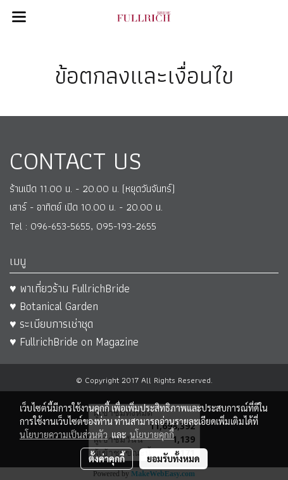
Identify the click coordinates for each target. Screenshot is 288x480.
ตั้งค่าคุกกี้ (107, 458)
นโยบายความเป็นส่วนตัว (64, 434)
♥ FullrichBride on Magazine (74, 341)
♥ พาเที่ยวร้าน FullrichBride (69, 288)
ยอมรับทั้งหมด (173, 458)
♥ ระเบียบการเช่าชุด (51, 324)
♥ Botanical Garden (53, 306)
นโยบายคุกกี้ (152, 434)
